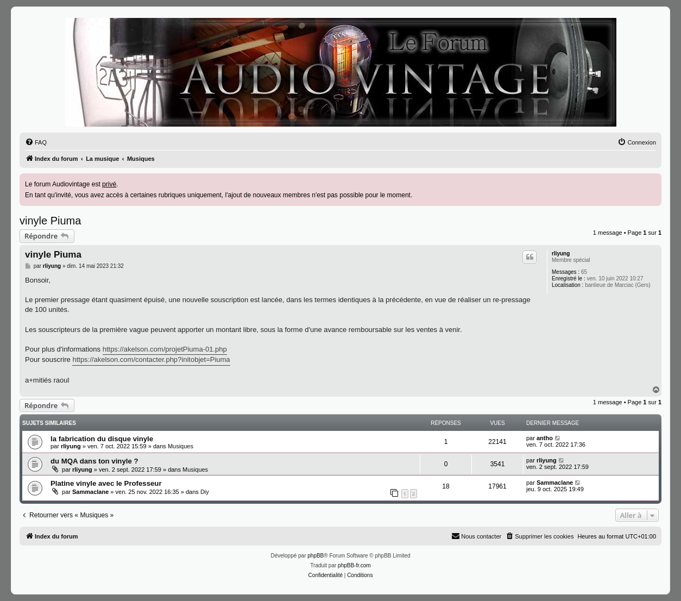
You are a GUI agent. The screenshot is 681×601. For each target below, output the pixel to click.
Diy (204, 492)
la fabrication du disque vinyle (102, 439)
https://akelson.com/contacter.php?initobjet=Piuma (151, 359)
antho (545, 438)
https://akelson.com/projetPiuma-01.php (165, 349)
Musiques (180, 446)
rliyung (561, 253)
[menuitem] (36, 142)
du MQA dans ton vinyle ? (94, 461)
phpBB (315, 556)
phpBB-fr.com (354, 565)
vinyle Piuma (50, 221)
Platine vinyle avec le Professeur (106, 483)
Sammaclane (90, 492)
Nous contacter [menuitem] (476, 536)
